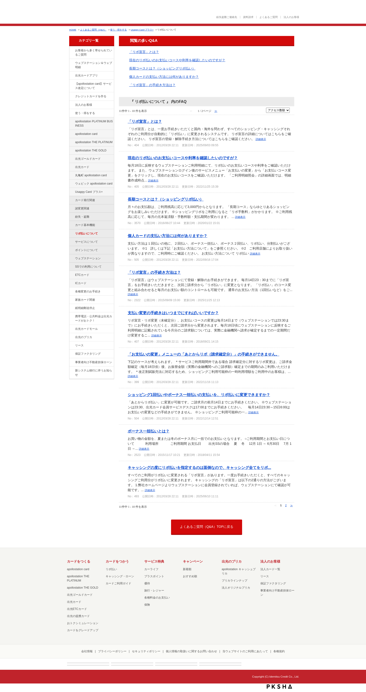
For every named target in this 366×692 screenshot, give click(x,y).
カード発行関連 (85, 200)
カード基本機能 (85, 225)
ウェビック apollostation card (94, 183)
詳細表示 (261, 139)
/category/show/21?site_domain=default (71, 105)
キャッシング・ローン (120, 576)
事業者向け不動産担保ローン (93, 362)
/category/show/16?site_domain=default (71, 337)
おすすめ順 (190, 576)
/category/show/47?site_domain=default (71, 167)
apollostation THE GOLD (90, 150)
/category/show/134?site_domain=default (71, 50)
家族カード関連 (85, 299)
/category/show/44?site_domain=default (71, 150)
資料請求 (248, 17)
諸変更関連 (82, 208)
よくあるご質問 (268, 17)
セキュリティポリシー (146, 651)
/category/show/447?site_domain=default (71, 121)
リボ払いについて (86, 233)
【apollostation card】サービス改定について (93, 86)
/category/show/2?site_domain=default (71, 96)
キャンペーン (193, 561)
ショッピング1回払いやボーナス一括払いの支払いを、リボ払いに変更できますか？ (199, 394)
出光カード (82, 167)
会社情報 (87, 651)
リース (79, 345)
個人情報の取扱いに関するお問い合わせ (191, 651)
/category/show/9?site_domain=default (71, 113)
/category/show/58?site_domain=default (71, 159)
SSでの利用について (88, 266)
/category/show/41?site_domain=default (71, 142)
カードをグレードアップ (82, 630)
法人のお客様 (291, 17)
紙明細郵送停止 (85, 308)
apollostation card (86, 134)
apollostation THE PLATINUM (94, 142)
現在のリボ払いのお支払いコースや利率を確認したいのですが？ (177, 60)
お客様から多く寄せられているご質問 (93, 52)
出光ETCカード (77, 609)
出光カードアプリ (86, 75)
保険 (147, 604)
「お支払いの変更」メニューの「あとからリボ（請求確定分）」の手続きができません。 (203, 354)
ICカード (80, 283)
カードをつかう (117, 561)
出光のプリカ (83, 337)
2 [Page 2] (286, 505)
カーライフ (151, 569)
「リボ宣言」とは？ (144, 52)
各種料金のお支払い (157, 597)
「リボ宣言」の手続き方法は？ (152, 85)
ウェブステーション (88, 258)
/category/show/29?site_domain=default (71, 134)
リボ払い (111, 569)
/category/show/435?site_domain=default (71, 75)
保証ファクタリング (88, 353)
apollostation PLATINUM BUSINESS (94, 123)
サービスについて (86, 241)
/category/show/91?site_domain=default (71, 183)
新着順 (187, 569)
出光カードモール (86, 329)
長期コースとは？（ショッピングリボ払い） (162, 68)
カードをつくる (78, 561)
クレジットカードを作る (90, 96)
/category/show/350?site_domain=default (71, 370)
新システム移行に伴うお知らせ (93, 372)
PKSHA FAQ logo (279, 686)
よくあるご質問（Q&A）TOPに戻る (206, 527)
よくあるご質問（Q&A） (93, 29)
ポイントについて (86, 250)
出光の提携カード (78, 616)
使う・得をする (118, 29)
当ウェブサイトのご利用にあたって (245, 651)
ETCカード (82, 275)
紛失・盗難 (82, 216)
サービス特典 (154, 561)
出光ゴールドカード (88, 158)
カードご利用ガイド (118, 583)
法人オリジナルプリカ (236, 587)
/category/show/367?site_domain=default (71, 192)
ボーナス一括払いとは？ (148, 431)
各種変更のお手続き (88, 291)
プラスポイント (154, 576)
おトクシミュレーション (82, 623)
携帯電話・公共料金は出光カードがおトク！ (93, 318)
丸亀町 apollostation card (91, 175)
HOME (72, 29)
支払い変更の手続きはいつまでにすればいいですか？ (173, 313)
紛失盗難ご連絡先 (226, 17)
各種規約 (279, 651)
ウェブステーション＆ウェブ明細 (93, 65)
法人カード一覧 (270, 569)
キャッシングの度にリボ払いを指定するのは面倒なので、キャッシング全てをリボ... (199, 467)
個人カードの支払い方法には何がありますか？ (164, 77)
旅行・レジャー (154, 590)
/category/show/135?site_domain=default (71, 63)
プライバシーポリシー (112, 651)
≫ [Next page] (291, 505)
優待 (147, 583)
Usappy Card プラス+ (142, 29)
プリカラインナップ (234, 580)
